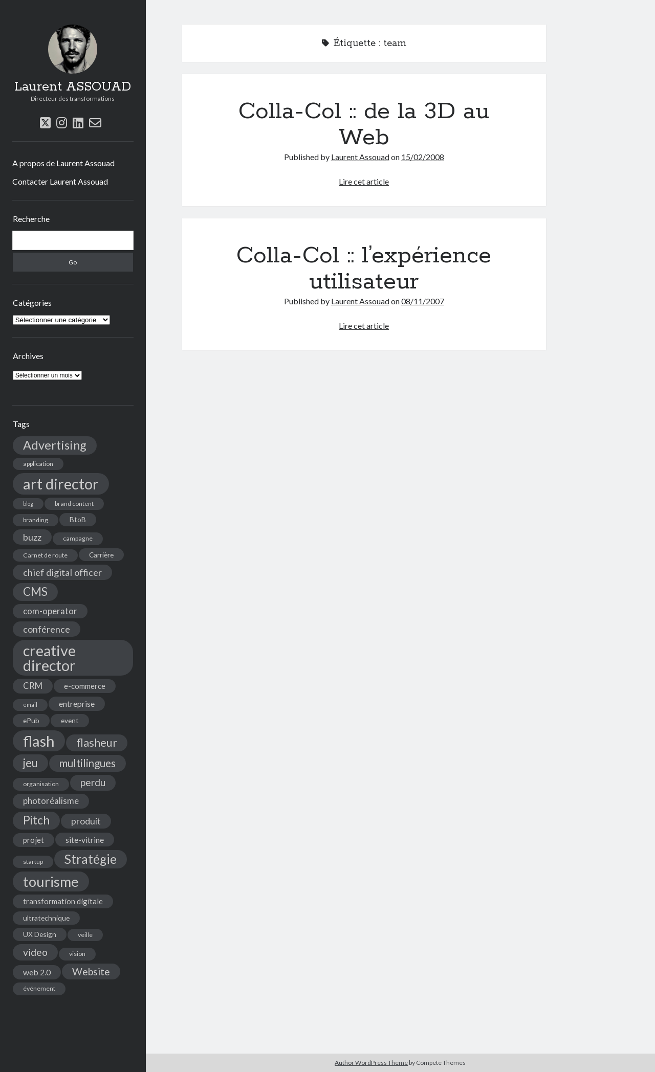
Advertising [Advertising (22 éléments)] (54, 445)
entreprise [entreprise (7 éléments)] (77, 703)
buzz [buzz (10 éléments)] (32, 537)
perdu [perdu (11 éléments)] (92, 782)
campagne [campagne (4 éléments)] (78, 538)
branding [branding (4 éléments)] (35, 520)
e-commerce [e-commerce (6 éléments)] (84, 685)
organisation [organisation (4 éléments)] (41, 784)
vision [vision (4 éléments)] (77, 953)
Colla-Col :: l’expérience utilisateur (363, 269)
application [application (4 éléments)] (38, 463)
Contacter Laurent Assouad (60, 181)
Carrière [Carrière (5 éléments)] (101, 554)
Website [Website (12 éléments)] (91, 971)
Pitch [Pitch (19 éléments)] (36, 820)
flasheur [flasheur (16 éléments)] (96, 742)
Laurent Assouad (360, 157)
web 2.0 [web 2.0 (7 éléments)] (37, 972)
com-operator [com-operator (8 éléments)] (50, 611)
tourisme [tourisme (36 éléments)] (51, 881)
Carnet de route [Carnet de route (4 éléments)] (45, 555)
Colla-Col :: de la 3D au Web (363, 124)
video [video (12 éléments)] (35, 952)
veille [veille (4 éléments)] (85, 935)
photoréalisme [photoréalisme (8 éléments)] (51, 801)
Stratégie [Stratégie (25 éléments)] (90, 859)
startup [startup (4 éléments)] (33, 861)
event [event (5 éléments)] (70, 720)
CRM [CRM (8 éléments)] (32, 686)
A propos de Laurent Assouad (63, 163)
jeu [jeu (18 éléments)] (30, 763)
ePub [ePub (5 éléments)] (31, 720)
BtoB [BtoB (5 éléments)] (78, 519)
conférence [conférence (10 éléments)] (46, 629)
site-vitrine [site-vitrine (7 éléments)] (85, 839)
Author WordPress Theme (371, 1062)
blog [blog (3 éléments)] (28, 503)
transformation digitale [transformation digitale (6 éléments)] (63, 901)
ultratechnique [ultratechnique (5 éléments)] (46, 917)
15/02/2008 (422, 157)
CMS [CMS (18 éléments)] (35, 591)
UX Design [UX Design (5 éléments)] (39, 934)
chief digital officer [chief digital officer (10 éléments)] (62, 572)
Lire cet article (364, 181)
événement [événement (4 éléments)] (39, 988)
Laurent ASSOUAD (72, 87)
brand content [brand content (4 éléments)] (74, 503)
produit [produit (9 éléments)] (86, 821)
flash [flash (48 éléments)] (39, 741)
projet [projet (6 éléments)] (33, 839)
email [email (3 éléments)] (30, 704)
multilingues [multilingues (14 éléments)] (87, 763)
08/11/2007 (422, 301)
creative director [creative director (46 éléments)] (49, 657)
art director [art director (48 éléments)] (61, 484)
